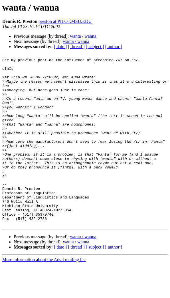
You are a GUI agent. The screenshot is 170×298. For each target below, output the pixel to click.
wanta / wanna (83, 36)
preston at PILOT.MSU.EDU (65, 21)
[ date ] (60, 46)
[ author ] (113, 46)
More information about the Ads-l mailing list (44, 293)
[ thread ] (76, 46)
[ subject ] (95, 46)
